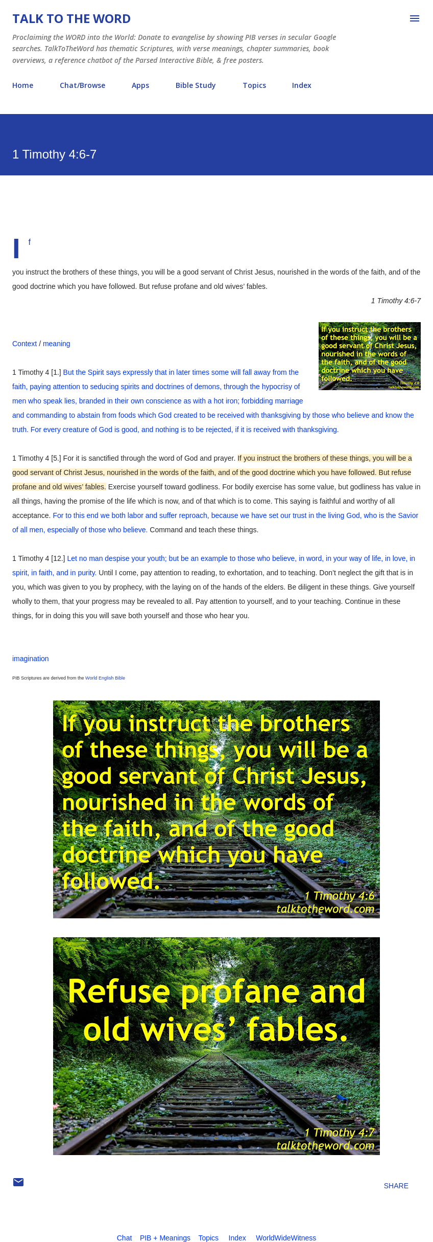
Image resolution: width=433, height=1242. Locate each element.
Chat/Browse (82, 85)
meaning (56, 344)
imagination (30, 658)
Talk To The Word (71, 18)
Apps (140, 85)
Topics (254, 85)
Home (22, 85)
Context (24, 344)
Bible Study (196, 85)
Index (301, 85)
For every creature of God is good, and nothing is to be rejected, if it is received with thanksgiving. (185, 429)
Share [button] (396, 1186)
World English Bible (105, 678)
